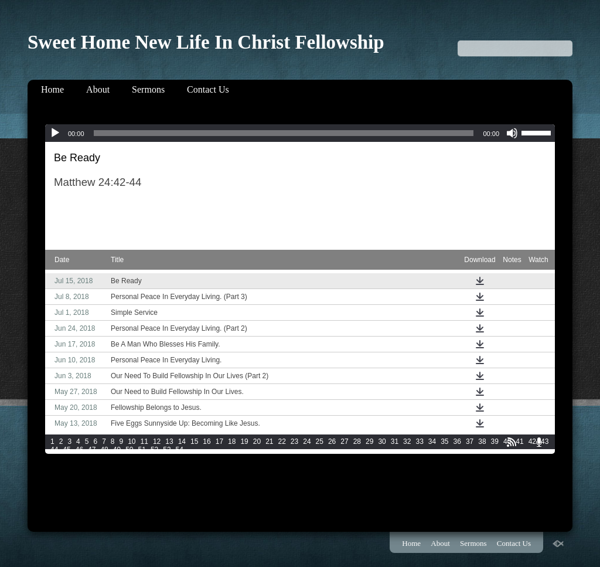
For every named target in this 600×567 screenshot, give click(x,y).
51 (142, 450)
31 (394, 441)
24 (307, 441)
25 (319, 441)
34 (432, 441)
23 (294, 441)
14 (182, 441)
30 (382, 441)
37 (469, 441)
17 (219, 441)
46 (79, 450)
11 (144, 441)
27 (344, 441)
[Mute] (512, 133)
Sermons (148, 89)
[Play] (55, 133)
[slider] (284, 133)
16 (206, 441)
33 (419, 441)
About (98, 89)
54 (179, 450)
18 (232, 441)
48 (104, 450)
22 (282, 441)
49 (117, 450)
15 (194, 441)
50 (129, 450)
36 (457, 441)
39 (495, 441)
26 (332, 441)
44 (54, 450)
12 (157, 441)
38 (482, 441)
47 (92, 450)
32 (407, 441)
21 (269, 441)
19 (244, 441)
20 (257, 441)
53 (167, 450)
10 (131, 441)
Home (52, 89)
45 (66, 450)
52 (154, 450)
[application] (300, 133)
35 (444, 441)
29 (369, 441)
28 (357, 441)
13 (169, 441)
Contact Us (208, 89)
